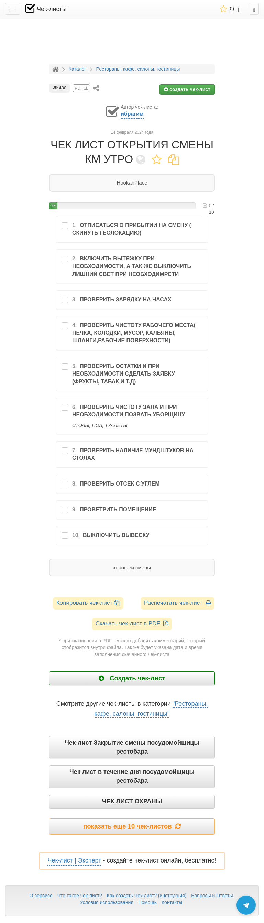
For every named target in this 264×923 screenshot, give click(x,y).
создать (187, 89)
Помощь (147, 902)
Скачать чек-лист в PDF (132, 623)
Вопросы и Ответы (212, 895)
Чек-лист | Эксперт (74, 860)
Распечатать (177, 603)
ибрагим (132, 114)
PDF (81, 88)
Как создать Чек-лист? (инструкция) (147, 895)
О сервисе (40, 895)
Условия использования (106, 902)
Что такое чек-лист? (79, 895)
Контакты (172, 902)
